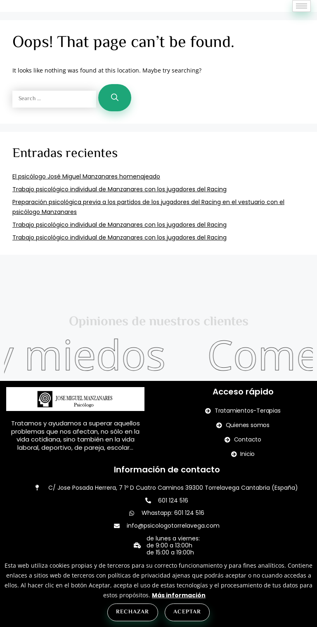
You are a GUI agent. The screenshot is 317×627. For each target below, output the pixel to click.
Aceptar (187, 612)
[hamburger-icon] (301, 15)
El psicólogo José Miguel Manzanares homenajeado (86, 194)
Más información (179, 595)
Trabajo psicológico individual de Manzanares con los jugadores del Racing (119, 207)
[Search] (114, 115)
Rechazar (132, 612)
